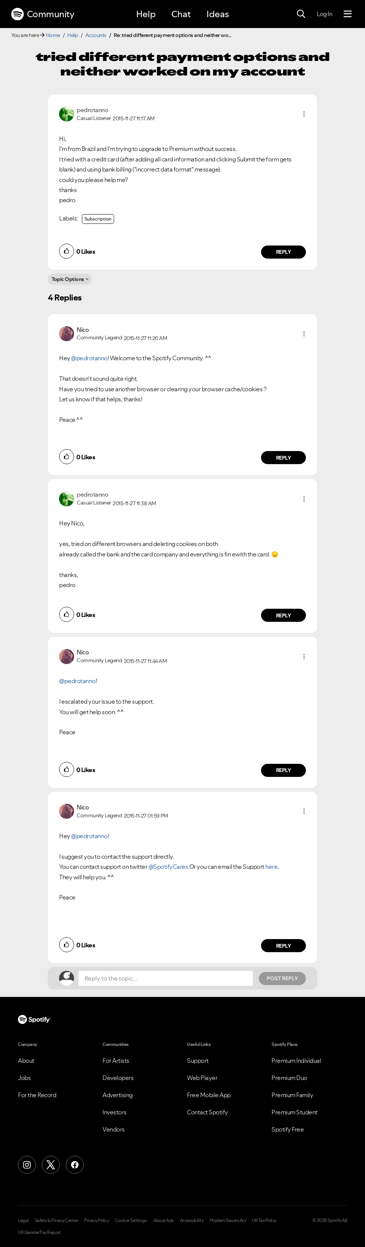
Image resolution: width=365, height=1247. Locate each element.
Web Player (202, 1078)
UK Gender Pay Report (39, 1232)
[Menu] (347, 14)
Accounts (96, 35)
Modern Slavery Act (227, 1220)
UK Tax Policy (264, 1220)
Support (198, 1060)
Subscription (98, 219)
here (271, 866)
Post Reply (282, 978)
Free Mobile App (209, 1095)
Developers (118, 1078)
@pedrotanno (89, 358)
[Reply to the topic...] (166, 978)
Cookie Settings (131, 1220)
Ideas (217, 14)
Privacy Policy (96, 1220)
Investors (114, 1112)
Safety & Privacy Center (57, 1220)
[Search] (301, 14)
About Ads (163, 1220)
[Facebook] (75, 1165)
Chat (181, 14)
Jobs (24, 1078)
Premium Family (292, 1095)
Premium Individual (296, 1060)
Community (42, 14)
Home (53, 35)
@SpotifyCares (168, 866)
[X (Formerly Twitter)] (51, 1165)
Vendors (113, 1129)
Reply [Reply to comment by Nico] (283, 458)
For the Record (37, 1095)
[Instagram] (27, 1165)
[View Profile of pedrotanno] (92, 110)
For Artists (115, 1060)
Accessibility (192, 1220)
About (26, 1060)
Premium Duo (289, 1078)
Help (146, 14)
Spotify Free (288, 1129)
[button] (304, 114)
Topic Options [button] (68, 279)
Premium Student (295, 1112)
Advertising (117, 1095)
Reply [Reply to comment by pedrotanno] (283, 252)
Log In (324, 14)
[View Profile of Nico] (83, 329)
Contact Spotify (207, 1112)
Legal (23, 1220)
